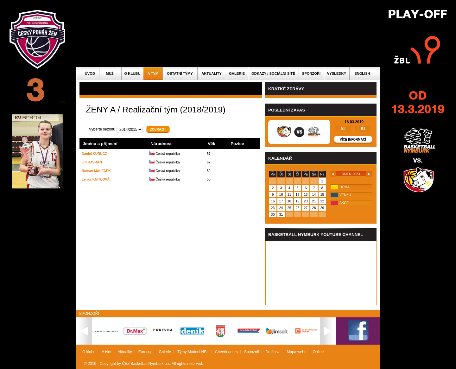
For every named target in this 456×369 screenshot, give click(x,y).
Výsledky (336, 73)
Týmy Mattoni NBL (193, 352)
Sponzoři (311, 73)
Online (318, 352)
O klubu (132, 73)
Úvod (90, 73)
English (362, 73)
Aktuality (211, 73)
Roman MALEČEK (96, 171)
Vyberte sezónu (102, 129)
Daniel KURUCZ (94, 154)
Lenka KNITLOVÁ (96, 179)
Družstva (272, 352)
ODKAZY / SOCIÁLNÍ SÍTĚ (273, 73)
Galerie (237, 73)
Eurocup (145, 352)
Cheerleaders (226, 352)
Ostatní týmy (180, 73)
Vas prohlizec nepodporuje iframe (321, 273)
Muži (110, 73)
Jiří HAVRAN (92, 162)
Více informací (353, 139)
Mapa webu (297, 352)
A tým (153, 73)
